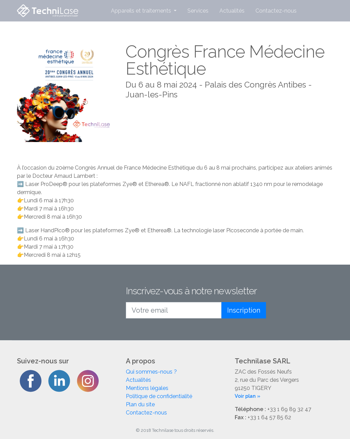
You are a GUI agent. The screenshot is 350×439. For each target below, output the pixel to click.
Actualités (232, 10)
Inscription (243, 310)
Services (198, 10)
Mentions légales (147, 388)
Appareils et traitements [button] (141, 10)
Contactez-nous (276, 10)
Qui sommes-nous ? (151, 372)
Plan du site (140, 404)
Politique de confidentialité (159, 396)
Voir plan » (247, 396)
